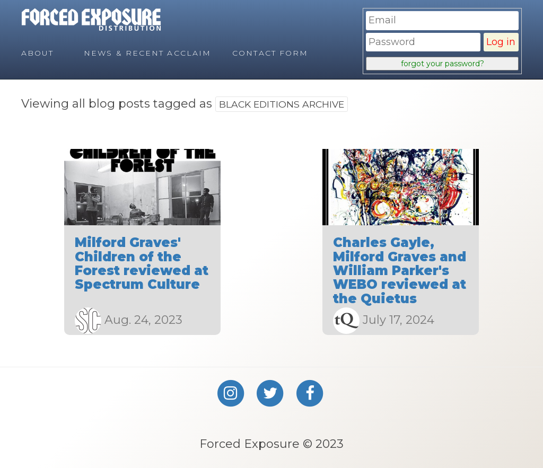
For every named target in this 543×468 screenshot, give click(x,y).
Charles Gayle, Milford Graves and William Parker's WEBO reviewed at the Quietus (399, 270)
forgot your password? (442, 63)
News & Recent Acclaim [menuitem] (147, 53)
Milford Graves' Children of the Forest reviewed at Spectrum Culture (141, 263)
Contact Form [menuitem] (270, 53)
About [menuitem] (37, 53)
